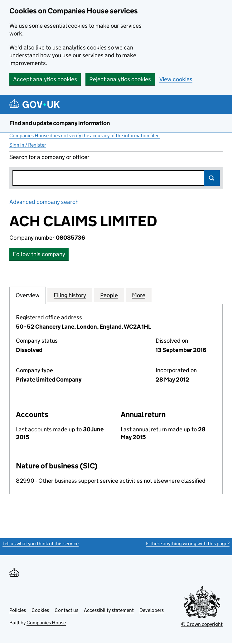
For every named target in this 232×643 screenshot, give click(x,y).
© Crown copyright (202, 624)
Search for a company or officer (49, 157)
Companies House (46, 623)
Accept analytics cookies (45, 79)
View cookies (175, 79)
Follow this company (39, 254)
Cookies (40, 610)
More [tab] (138, 295)
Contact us (66, 610)
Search (212, 178)
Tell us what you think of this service (40, 544)
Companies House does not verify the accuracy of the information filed (84, 135)
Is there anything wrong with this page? (188, 544)
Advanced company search (44, 201)
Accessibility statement (109, 610)
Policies (17, 610)
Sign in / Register (27, 145)
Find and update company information (59, 123)
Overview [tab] (28, 295)
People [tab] (109, 295)
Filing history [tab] (70, 295)
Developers (151, 610)
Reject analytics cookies (120, 79)
